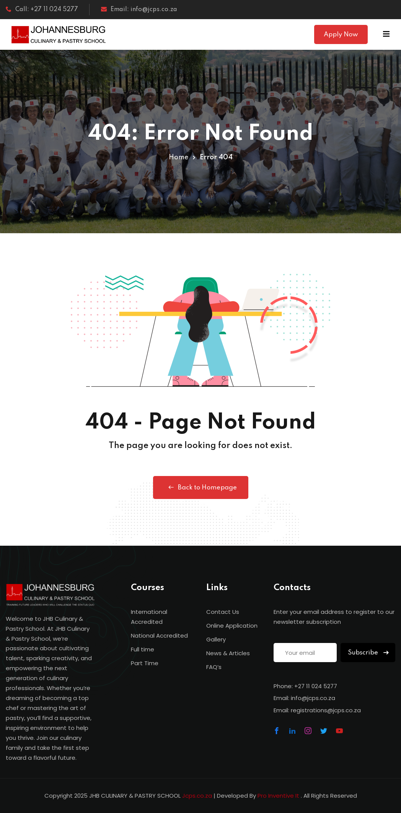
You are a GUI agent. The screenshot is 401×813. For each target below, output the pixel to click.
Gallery (216, 639)
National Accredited (159, 635)
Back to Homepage (201, 487)
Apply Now (341, 34)
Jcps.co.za (197, 796)
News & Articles (228, 653)
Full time (142, 649)
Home (178, 157)
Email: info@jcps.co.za (139, 10)
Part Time (144, 663)
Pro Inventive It (279, 796)
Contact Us (222, 612)
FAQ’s (214, 667)
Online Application (232, 626)
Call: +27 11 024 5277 (42, 10)
